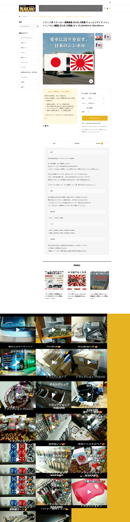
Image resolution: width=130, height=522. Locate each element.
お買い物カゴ (48, 507)
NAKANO (82, 8)
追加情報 (77, 143)
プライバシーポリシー (74, 504)
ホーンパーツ (24, 62)
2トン (93, 129)
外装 (43, 8)
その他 (74, 8)
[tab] (54, 143)
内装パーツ (24, 47)
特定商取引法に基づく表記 (75, 507)
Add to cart (96, 118)
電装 (67, 8)
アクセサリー (103, 126)
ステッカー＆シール (94, 126)
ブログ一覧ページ (50, 504)
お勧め (22, 82)
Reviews (99, 143)
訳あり (22, 87)
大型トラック (102, 129)
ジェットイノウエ (94, 132)
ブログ (90, 8)
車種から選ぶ (98, 8)
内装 (51, 8)
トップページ (48, 501)
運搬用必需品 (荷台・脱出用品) (29, 72)
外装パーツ (24, 42)
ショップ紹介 (72, 501)
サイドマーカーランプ (26, 38)
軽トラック (88, 129)
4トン (97, 129)
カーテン (58, 8)
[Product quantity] (90, 112)
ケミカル (23, 67)
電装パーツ (24, 57)
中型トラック (85, 132)
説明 (54, 143)
